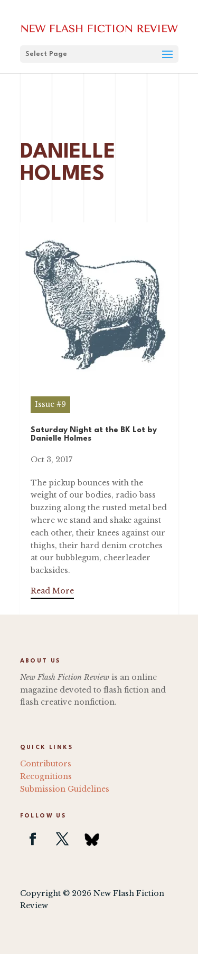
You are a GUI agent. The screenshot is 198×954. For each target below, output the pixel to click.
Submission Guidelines (64, 789)
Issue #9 (50, 404)
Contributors (45, 763)
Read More (52, 591)
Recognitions (46, 776)
